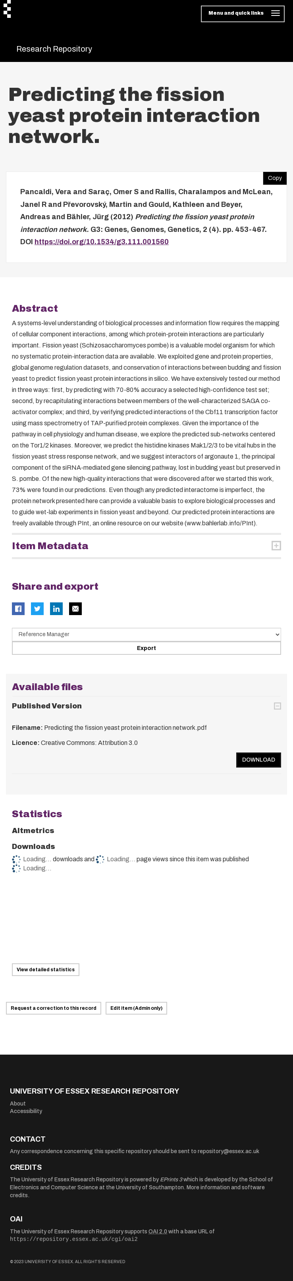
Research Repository (54, 48)
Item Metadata (50, 546)
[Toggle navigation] (243, 14)
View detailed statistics (46, 969)
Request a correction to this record (53, 1008)
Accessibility (26, 1111)
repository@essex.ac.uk (228, 1151)
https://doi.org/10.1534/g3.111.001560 (102, 242)
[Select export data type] (146, 634)
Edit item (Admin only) (136, 1008)
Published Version (47, 706)
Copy (272, 176)
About (18, 1104)
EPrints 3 (171, 1180)
